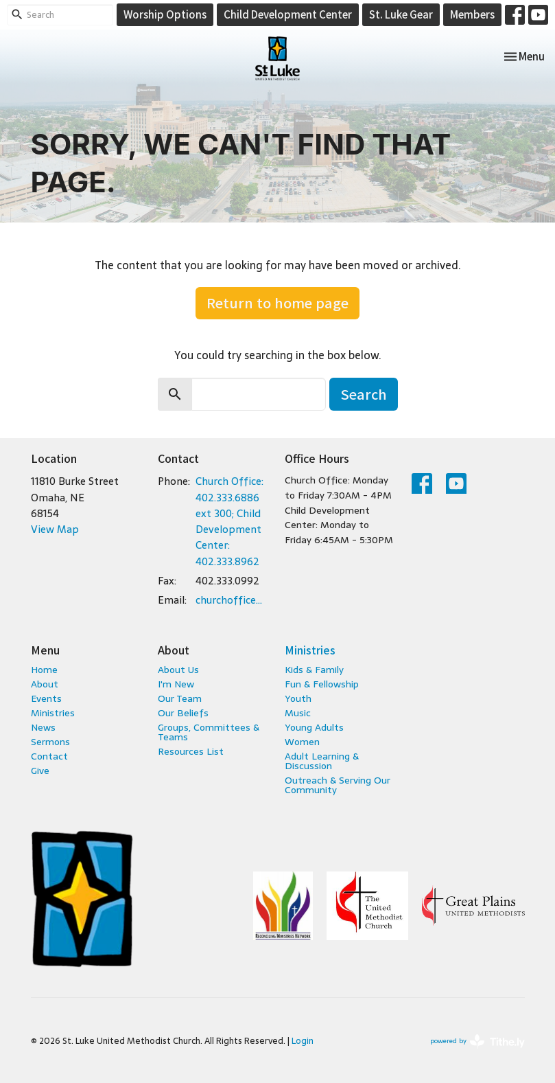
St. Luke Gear (401, 14)
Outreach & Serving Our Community (337, 785)
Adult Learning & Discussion (322, 761)
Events (46, 698)
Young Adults (314, 727)
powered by (477, 1041)
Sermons (50, 741)
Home (44, 669)
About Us (178, 669)
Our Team (180, 698)
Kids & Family (314, 669)
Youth (298, 698)
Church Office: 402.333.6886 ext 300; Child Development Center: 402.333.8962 (229, 521)
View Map (55, 529)
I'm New (176, 684)
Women (302, 741)
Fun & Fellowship (322, 684)
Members (472, 14)
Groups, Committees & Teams (208, 732)
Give (40, 770)
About (44, 684)
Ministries (53, 712)
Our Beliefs (183, 712)
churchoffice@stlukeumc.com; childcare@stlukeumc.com (233, 600)
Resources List (191, 751)
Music (298, 712)
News (43, 727)
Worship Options (164, 14)
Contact (49, 756)
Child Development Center (288, 14)
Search (363, 394)
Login (303, 1041)
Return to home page (277, 302)
